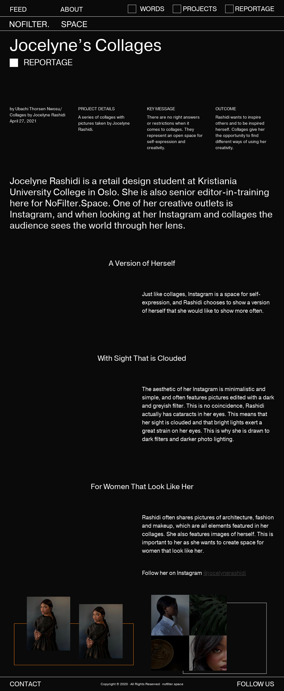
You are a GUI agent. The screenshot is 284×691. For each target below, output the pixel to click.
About (71, 9)
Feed (18, 9)
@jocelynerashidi (224, 573)
